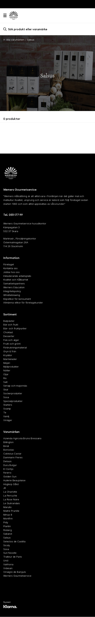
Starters (7, 404)
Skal (5, 389)
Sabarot (7, 533)
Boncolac (8, 449)
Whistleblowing (11, 295)
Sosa (6, 397)
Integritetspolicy (12, 291)
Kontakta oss (10, 268)
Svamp (7, 408)
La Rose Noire (11, 499)
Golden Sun (9, 476)
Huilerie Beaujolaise (14, 480)
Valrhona (8, 564)
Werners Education (14, 287)
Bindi (6, 446)
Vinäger (7, 420)
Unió (5, 560)
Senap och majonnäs (15, 385)
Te (4, 412)
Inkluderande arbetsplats (17, 275)
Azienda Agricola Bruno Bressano (22, 438)
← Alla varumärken (13, 39)
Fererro (7, 472)
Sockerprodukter (12, 393)
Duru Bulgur (10, 465)
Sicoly (6, 545)
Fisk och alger (11, 339)
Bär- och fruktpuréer (15, 328)
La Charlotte (10, 491)
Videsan (7, 568)
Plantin (7, 526)
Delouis (7, 461)
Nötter (6, 370)
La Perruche (10, 495)
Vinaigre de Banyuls (14, 572)
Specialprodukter (12, 401)
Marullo (7, 507)
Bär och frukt (10, 324)
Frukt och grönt (12, 343)
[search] (47, 29)
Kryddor (7, 355)
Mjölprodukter (11, 366)
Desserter (8, 336)
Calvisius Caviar (12, 453)
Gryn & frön (9, 351)
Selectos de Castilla (14, 541)
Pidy (5, 522)
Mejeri (6, 362)
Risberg (7, 530)
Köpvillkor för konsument (17, 298)
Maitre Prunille (11, 510)
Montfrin (8, 518)
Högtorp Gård (11, 484)
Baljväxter (8, 320)
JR (4, 488)
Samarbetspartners (14, 283)
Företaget (8, 264)
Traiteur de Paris (12, 556)
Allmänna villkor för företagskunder (23, 302)
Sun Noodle (9, 553)
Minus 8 (7, 514)
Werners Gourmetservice (17, 575)
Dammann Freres (13, 457)
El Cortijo (8, 468)
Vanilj (6, 416)
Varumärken (11, 432)
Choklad (8, 332)
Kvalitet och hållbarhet (15, 279)
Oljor (5, 374)
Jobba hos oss (11, 272)
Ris (5, 378)
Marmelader (10, 359)
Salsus (7, 537)
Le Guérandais (11, 503)
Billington (8, 442)
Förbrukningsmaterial (15, 347)
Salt (5, 382)
